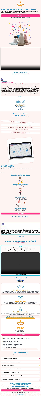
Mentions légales (20, 393)
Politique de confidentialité (20, 394)
